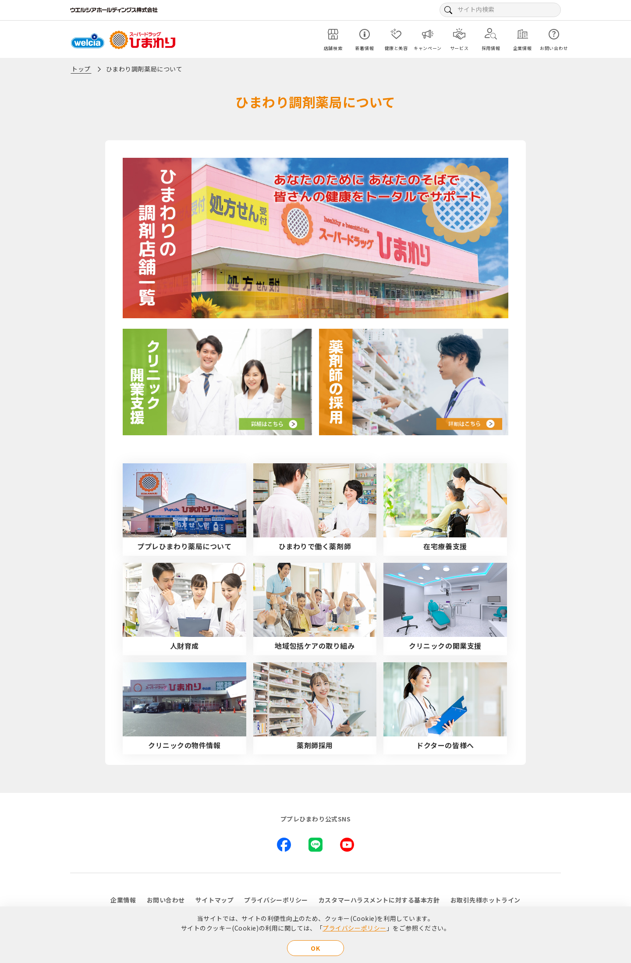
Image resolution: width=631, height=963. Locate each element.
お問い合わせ (166, 899)
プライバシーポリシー (354, 928)
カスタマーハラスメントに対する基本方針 (379, 899)
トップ (81, 68)
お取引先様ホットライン (485, 899)
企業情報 (123, 899)
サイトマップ (214, 899)
